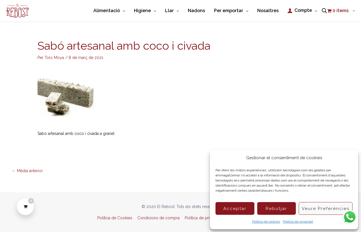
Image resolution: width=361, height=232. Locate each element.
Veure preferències (325, 208)
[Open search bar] (324, 11)
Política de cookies (266, 222)
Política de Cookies (114, 218)
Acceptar (234, 208)
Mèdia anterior (27, 170)
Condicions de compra (158, 218)
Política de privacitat (298, 222)
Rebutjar (276, 208)
